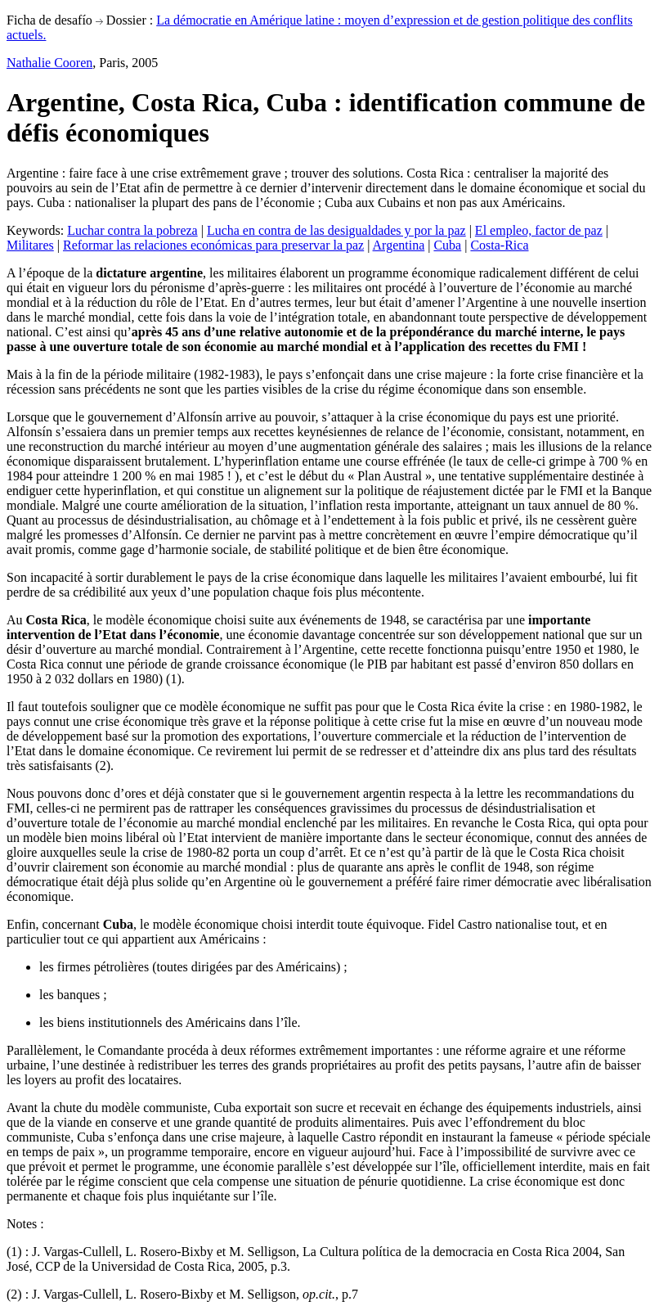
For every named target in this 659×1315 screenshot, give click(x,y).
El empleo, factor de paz (539, 230)
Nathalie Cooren (49, 63)
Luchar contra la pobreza (132, 230)
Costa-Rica (499, 245)
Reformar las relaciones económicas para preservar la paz (213, 245)
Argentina (399, 245)
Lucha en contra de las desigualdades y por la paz (336, 230)
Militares (30, 245)
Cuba (447, 245)
